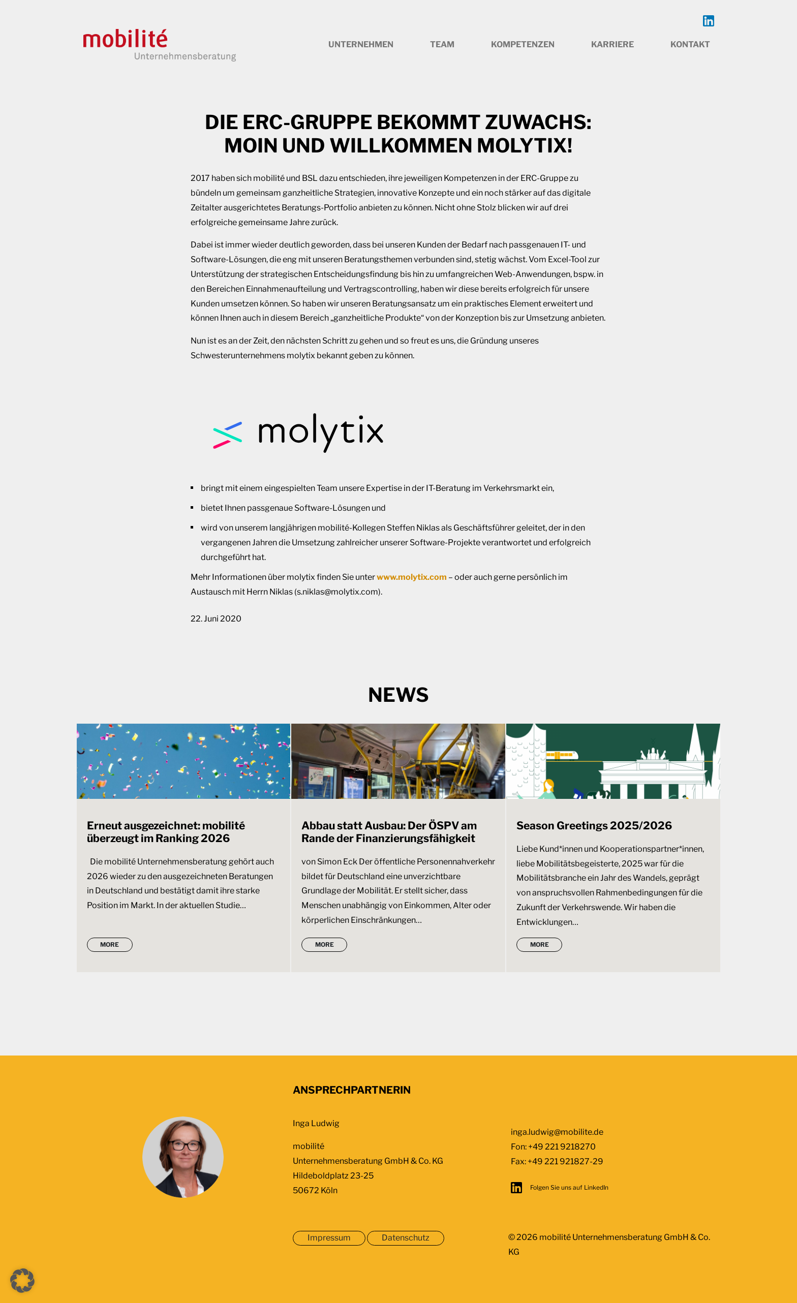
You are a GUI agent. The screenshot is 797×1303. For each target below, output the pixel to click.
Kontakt (690, 44)
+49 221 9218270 (562, 1147)
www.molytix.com (412, 577)
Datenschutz (406, 1238)
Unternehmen (360, 44)
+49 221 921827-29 (565, 1161)
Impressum (329, 1238)
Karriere (612, 44)
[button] (22, 1280)
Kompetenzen (523, 44)
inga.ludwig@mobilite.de (557, 1132)
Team (442, 44)
